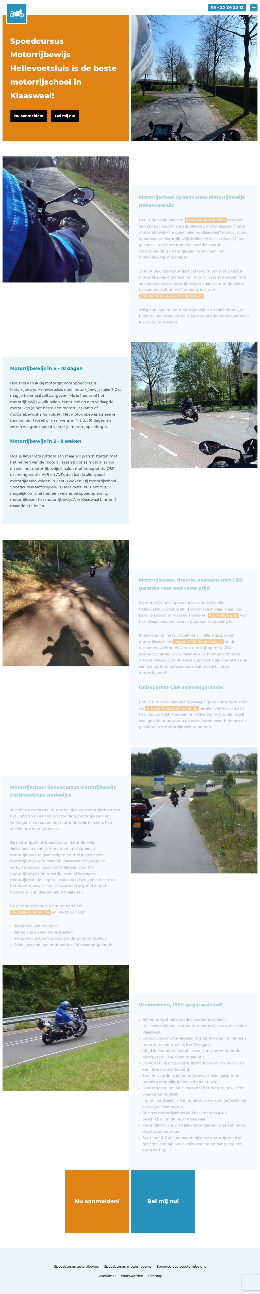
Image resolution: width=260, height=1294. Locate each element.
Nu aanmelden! (97, 1201)
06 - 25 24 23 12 (227, 7)
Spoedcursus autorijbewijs (76, 1266)
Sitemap (155, 1276)
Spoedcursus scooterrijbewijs (181, 1266)
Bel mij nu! (163, 1201)
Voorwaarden (132, 1276)
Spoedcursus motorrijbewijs (128, 1266)
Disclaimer (107, 1276)
